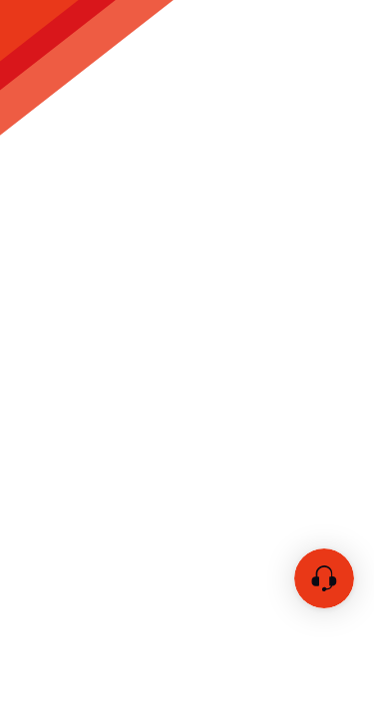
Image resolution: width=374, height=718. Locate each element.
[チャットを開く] (324, 578)
